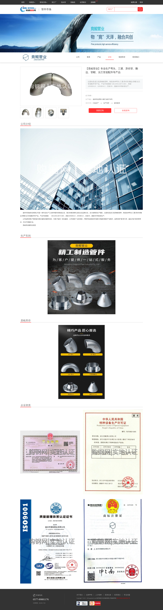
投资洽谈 (108, 595)
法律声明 (89, 595)
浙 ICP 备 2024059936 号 (123, 598)
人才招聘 (98, 595)
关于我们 (80, 595)
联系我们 (117, 595)
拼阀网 (93, 2)
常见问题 (127, 595)
